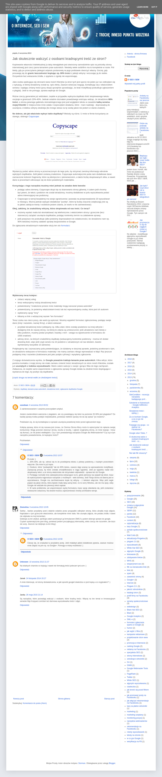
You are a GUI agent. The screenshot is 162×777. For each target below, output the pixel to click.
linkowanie (131, 554)
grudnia (133, 380)
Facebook (131, 57)
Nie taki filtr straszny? (138, 453)
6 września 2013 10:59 (53, 539)
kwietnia (133, 472)
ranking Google (133, 646)
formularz (65, 225)
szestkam (24, 405)
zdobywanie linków (135, 557)
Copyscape (34, 116)
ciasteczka (131, 687)
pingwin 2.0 (131, 541)
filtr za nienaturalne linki (136, 567)
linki (128, 570)
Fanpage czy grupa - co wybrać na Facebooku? (139, 427)
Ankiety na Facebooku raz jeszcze (144, 98)
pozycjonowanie (133, 496)
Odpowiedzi (28, 450)
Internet (130, 583)
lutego (132, 480)
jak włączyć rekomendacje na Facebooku (138, 702)
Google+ (130, 580)
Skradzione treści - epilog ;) (137, 412)
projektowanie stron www (137, 637)
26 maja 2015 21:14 (34, 595)
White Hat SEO (133, 548)
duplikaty (24, 389)
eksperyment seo (134, 564)
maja (132, 469)
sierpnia (133, 458)
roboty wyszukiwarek (135, 732)
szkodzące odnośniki (135, 659)
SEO (129, 502)
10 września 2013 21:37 (39, 562)
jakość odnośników (135, 589)
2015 (130, 370)
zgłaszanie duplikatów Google (71, 389)
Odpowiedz (24, 444)
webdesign (131, 607)
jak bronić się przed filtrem (138, 690)
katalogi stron (132, 593)
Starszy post (109, 699)
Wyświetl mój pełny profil (135, 84)
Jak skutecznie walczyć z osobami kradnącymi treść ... (139, 447)
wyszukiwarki (132, 545)
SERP (129, 511)
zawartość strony (134, 577)
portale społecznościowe (137, 530)
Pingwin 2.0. (132, 586)
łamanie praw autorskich (37, 389)
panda (129, 514)
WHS (129, 561)
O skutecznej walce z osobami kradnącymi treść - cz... (139, 439)
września (134, 391)
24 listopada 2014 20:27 (36, 578)
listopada (134, 384)
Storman (81, 763)
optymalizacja (132, 523)
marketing (131, 711)
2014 (130, 373)
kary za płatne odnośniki (137, 706)
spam (129, 573)
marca (133, 476)
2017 (130, 363)
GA (128, 662)
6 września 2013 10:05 (39, 507)
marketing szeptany (135, 715)
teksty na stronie (134, 735)
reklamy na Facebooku (136, 649)
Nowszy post (18, 699)
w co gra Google (134, 738)
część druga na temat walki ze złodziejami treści (35, 377)
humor (129, 628)
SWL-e (130, 619)
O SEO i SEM (33, 455)
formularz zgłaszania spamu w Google (135, 623)
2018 (130, 359)
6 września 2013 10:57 (53, 455)
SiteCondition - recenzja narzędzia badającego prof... (139, 397)
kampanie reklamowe (136, 634)
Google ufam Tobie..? (138, 433)
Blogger (112, 763)
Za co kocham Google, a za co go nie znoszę (138, 419)
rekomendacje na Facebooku (134, 727)
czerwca (133, 465)
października (135, 388)
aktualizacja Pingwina (136, 538)
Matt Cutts (131, 535)
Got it (154, 7)
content (130, 520)
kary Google (132, 526)
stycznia (133, 483)
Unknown (24, 562)
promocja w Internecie (136, 643)
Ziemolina (24, 507)
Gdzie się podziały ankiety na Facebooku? (144, 128)
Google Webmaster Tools (137, 668)
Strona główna (64, 699)
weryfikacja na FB (134, 741)
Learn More (142, 7)
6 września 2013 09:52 (38, 405)
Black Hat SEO (133, 610)
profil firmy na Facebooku (137, 596)
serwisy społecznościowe (137, 601)
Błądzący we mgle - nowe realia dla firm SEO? (144, 160)
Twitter (129, 677)
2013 (130, 377)
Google (130, 499)
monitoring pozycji (134, 718)
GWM (129, 665)
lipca (132, 461)
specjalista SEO (133, 652)
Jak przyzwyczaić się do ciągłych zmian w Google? (144, 225)
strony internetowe (134, 656)
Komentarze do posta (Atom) (35, 703)
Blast (129, 613)
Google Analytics (134, 616)
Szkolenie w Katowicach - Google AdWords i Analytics (139, 405)
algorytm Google (134, 551)
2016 (130, 366)
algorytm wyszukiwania (136, 683)
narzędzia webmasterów (137, 721)
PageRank (131, 674)
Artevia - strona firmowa (137, 54)
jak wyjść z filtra (133, 631)
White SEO (131, 680)
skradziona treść (53, 389)
